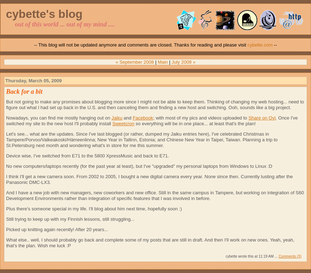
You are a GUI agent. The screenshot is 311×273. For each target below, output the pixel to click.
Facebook (143, 118)
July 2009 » (184, 62)
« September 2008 (135, 62)
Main (163, 62)
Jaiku (116, 118)
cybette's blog (44, 14)
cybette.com (260, 45)
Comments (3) (290, 256)
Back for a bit (24, 91)
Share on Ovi (262, 118)
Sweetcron (123, 123)
